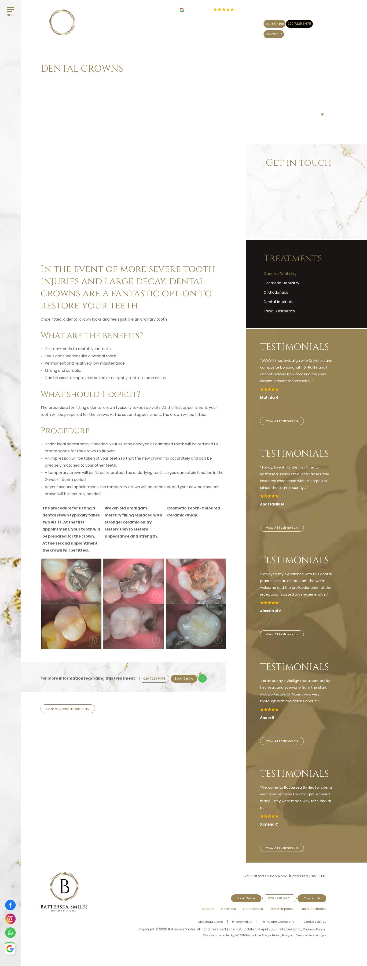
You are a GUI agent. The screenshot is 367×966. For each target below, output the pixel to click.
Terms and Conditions (273, 914)
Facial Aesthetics (308, 32)
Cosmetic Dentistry (281, 283)
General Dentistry (75, 708)
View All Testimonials (284, 421)
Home (46, 80)
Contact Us (311, 21)
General (187, 32)
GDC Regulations (200, 914)
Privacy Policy (235, 914)
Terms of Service (307, 928)
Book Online (238, 21)
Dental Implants (274, 32)
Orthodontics (240, 32)
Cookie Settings (313, 914)
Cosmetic (211, 32)
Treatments (63, 80)
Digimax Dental (313, 922)
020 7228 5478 (274, 21)
